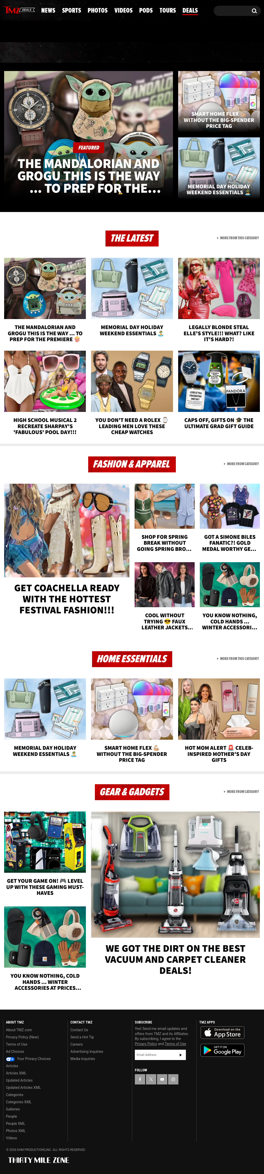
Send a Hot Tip (82, 1037)
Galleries (13, 1109)
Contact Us (79, 1030)
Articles (12, 1066)
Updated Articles (19, 1080)
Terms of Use (16, 1044)
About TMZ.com (19, 1030)
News (15, 53)
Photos (94, 53)
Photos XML (16, 1131)
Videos (134, 53)
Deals (241, 53)
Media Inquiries (82, 1059)
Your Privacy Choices (28, 1059)
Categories (14, 1095)
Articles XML (16, 1073)
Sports (52, 53)
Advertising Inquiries (86, 1051)
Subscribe (181, 1055)
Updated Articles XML (23, 1087)
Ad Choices (15, 1051)
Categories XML (18, 1102)
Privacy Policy (146, 1044)
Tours (205, 53)
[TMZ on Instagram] (33, 9)
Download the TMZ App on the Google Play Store (222, 1050)
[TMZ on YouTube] (162, 1079)
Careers (76, 1044)
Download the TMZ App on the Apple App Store (222, 1032)
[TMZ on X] (15, 9)
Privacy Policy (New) (22, 1037)
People (11, 1116)
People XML (15, 1124)
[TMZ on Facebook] (7, 9)
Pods (170, 53)
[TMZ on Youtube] (24, 9)
